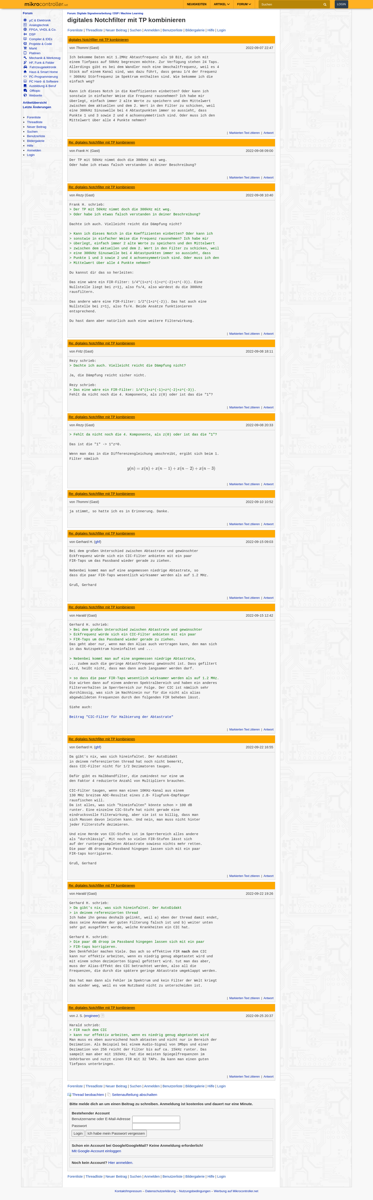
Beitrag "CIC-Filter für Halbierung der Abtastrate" (121, 717)
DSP (29, 34)
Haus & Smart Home (41, 72)
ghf (97, 542)
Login (341, 4)
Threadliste (34, 122)
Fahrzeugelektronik (40, 67)
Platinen (32, 53)
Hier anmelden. (120, 1163)
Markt (30, 48)
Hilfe (30, 145)
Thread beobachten (85, 1095)
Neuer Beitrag (36, 127)
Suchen (32, 131)
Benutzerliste (36, 136)
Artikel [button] (222, 4)
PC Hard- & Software (41, 81)
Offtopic (32, 90)
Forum (28, 13)
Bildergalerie (35, 141)
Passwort (79, 1126)
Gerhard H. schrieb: (89, 624)
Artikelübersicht (35, 102)
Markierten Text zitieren (244, 133)
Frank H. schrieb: (87, 204)
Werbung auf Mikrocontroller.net (236, 1191)
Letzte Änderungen (37, 107)
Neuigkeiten (196, 4)
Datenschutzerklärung (160, 1191)
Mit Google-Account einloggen (96, 1151)
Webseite (33, 95)
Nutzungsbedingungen (195, 1191)
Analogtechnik (36, 25)
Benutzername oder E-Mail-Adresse (101, 1119)
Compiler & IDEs (38, 39)
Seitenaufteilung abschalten (132, 1095)
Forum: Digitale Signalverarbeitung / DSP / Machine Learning (105, 13)
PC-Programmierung (41, 76)
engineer (91, 1016)
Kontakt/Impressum (128, 1191)
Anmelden (34, 150)
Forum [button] (244, 4)
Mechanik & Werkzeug (42, 58)
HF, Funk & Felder (39, 62)
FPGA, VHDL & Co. (40, 29)
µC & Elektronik (37, 20)
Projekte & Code (38, 44)
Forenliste (34, 117)
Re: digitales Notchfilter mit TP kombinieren (102, 142)
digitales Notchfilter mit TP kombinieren (99, 40)
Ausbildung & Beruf (40, 86)
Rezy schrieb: (83, 360)
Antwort (269, 133)
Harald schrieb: (85, 1025)
